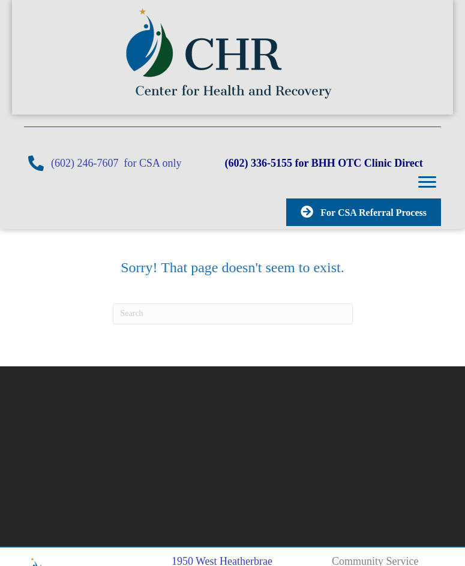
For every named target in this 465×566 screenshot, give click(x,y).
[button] (427, 182)
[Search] (233, 313)
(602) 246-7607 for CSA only (138, 163)
